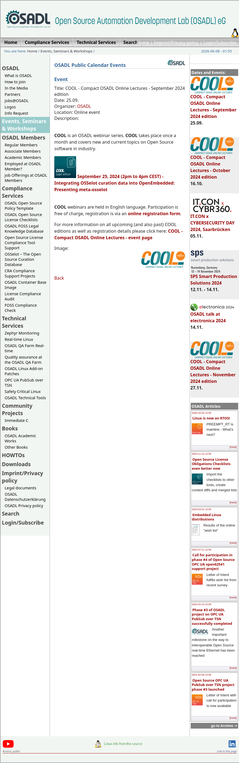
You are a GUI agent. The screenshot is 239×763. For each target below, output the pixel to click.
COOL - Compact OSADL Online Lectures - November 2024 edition (213, 369)
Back (59, 278)
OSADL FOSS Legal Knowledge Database (24, 228)
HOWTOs (13, 455)
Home (143, 43)
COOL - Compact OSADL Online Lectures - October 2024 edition (212, 164)
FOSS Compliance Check (21, 308)
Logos (10, 107)
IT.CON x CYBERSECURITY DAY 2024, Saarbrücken (212, 220)
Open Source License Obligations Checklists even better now (211, 464)
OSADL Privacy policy (24, 505)
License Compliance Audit (23, 296)
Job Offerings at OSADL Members (26, 178)
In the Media (16, 88)
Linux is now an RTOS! (211, 418)
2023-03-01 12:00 (201, 509)
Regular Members (21, 144)
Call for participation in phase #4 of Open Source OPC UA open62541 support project (213, 561)
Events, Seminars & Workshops (66, 51)
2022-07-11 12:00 (201, 549)
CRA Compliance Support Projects (20, 273)
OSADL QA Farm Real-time (24, 348)
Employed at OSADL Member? (23, 166)
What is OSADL (18, 75)
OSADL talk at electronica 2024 (212, 315)
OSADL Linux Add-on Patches (24, 371)
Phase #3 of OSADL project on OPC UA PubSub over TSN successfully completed (212, 616)
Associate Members (23, 151)
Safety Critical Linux (23, 391)
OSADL (10, 68)
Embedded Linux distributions (206, 517)
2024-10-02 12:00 (201, 413)
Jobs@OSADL (17, 100)
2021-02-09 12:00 (201, 674)
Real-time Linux (19, 339)
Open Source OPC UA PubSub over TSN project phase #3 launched (213, 685)
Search (10, 513)
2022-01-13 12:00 (201, 604)
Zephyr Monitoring (22, 333)
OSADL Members (23, 137)
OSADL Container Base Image (25, 285)
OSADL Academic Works (20, 438)
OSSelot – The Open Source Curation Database (23, 259)
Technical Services (14, 322)
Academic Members (23, 157)
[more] (233, 447)
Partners (12, 94)
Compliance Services (17, 192)
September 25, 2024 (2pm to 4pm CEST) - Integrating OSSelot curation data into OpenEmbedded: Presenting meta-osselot (114, 183)
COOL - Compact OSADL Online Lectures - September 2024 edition (213, 104)
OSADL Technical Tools (25, 397)
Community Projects (17, 409)
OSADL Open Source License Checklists (23, 217)
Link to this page (227, 751)
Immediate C (16, 420)
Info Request (16, 113)
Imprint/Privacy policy (176, 43)
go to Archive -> (224, 726)
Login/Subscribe (219, 43)
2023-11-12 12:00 (201, 454)
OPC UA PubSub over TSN (24, 382)
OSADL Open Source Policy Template (23, 205)
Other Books (16, 447)
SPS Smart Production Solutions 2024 (213, 277)
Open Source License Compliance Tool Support (24, 242)
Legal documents (20, 487)
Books (10, 428)
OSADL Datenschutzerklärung (25, 497)
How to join (15, 81)
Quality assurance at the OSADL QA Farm (23, 359)
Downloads (16, 464)
